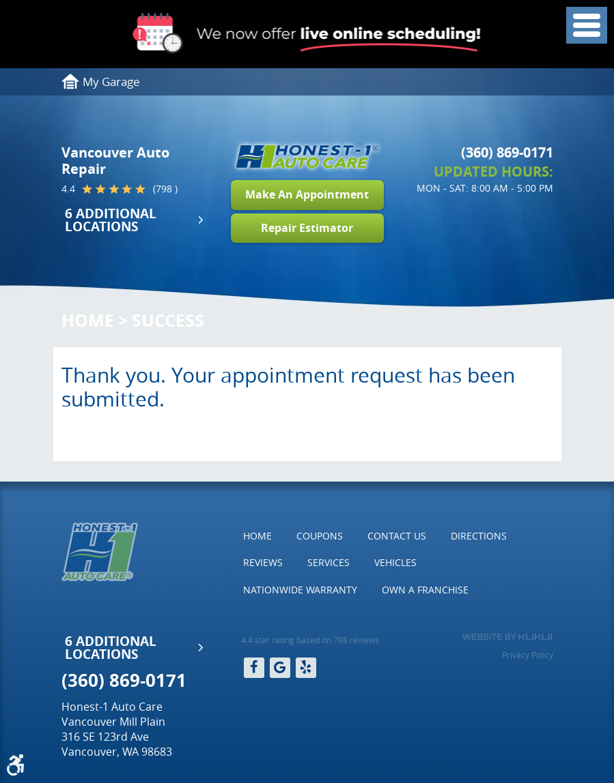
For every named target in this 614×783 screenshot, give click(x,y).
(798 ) (165, 189)
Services (328, 562)
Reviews (263, 562)
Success (168, 320)
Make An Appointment (307, 194)
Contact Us (396, 535)
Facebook (254, 668)
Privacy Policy (527, 654)
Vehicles (395, 562)
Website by (507, 637)
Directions (479, 535)
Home (87, 320)
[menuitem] (257, 536)
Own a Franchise (425, 589)
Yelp (306, 668)
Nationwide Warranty (300, 589)
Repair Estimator (307, 227)
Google (280, 668)
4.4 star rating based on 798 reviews (310, 639)
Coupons (319, 535)
